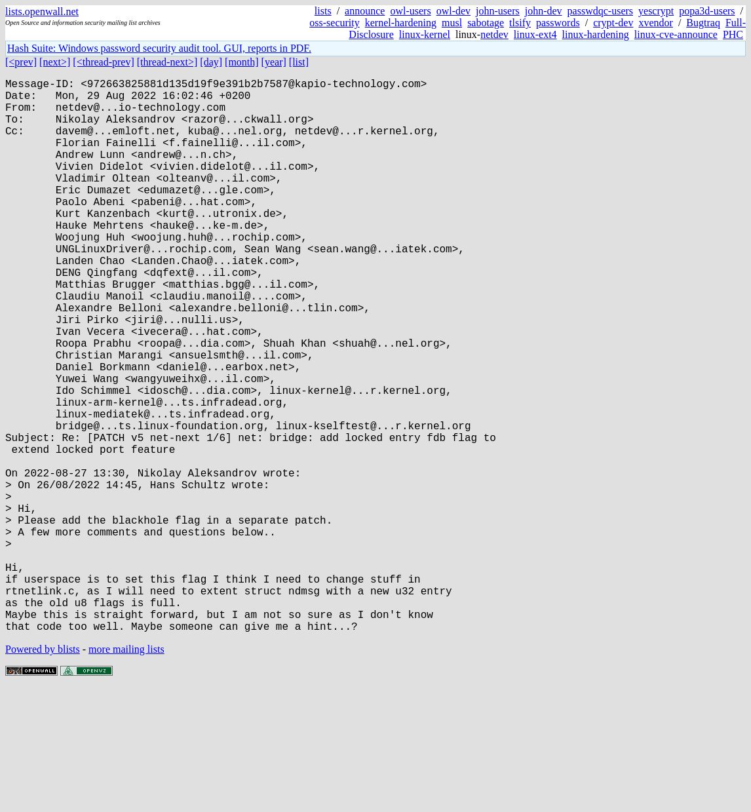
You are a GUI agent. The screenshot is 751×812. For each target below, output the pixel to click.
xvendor (655, 22)
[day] (211, 62)
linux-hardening (595, 34)
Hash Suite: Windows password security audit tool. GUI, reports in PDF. (159, 48)
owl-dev (453, 10)
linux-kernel (424, 34)
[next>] (54, 62)
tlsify (520, 22)
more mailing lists (126, 772)
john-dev (543, 10)
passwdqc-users (600, 10)
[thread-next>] (167, 62)
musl (452, 22)
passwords (558, 22)
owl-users (410, 10)
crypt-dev (613, 22)
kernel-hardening (400, 22)
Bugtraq (703, 22)
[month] (242, 62)
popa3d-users (707, 10)
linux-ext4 (535, 34)
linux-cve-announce (676, 34)
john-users (498, 10)
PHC (733, 34)
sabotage (485, 22)
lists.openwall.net (42, 11)
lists (323, 10)
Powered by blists (42, 772)
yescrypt (656, 10)
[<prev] (21, 62)
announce (365, 10)
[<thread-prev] (103, 62)
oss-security (334, 22)
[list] (299, 62)
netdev (494, 34)
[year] (273, 62)
